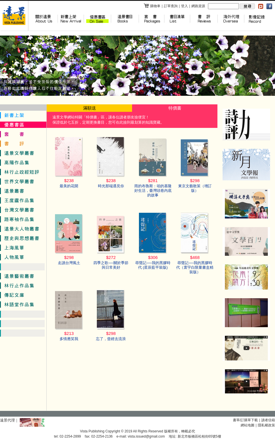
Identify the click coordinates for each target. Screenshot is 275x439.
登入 (184, 6)
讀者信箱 (268, 420)
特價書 (174, 108)
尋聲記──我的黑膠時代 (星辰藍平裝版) (152, 265)
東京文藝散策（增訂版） (195, 188)
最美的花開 (69, 186)
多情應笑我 (69, 339)
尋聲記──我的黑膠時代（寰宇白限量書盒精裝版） (194, 267)
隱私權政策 (266, 425)
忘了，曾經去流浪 (111, 339)
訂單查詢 (171, 6)
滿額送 (89, 108)
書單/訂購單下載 (245, 420)
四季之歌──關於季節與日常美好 (110, 265)
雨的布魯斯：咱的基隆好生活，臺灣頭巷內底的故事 (153, 190)
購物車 (152, 6)
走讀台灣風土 (69, 263)
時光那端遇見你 (111, 186)
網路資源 (198, 6)
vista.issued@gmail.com (146, 436)
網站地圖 (247, 425)
